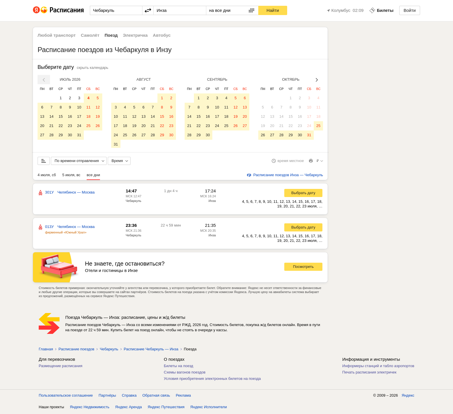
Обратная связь (156, 396)
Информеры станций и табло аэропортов (378, 367)
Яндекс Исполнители (208, 408)
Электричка (135, 35)
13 (42, 116)
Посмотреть (303, 268)
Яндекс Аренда (128, 408)
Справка (129, 396)
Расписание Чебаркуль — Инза (151, 350)
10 (79, 107)
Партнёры (107, 396)
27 (42, 135)
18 (88, 116)
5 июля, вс (71, 176)
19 (98, 116)
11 (88, 107)
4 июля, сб (47, 176)
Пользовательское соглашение (66, 396)
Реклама (183, 396)
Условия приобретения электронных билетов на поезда (212, 380)
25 (88, 126)
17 (79, 116)
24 (79, 126)
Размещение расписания (60, 367)
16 (70, 116)
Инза (212, 202)
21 (51, 126)
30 (70, 135)
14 (51, 116)
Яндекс (408, 396)
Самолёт (90, 35)
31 (79, 135)
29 (61, 135)
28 (51, 135)
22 (61, 126)
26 (98, 126)
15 (61, 116)
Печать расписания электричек (369, 373)
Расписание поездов (76, 350)
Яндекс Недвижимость (89, 408)
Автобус (162, 35)
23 (70, 126)
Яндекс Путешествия (166, 408)
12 (98, 107)
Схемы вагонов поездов (184, 373)
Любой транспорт (57, 35)
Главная (46, 350)
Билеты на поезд (178, 367)
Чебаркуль (133, 202)
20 (42, 126)
